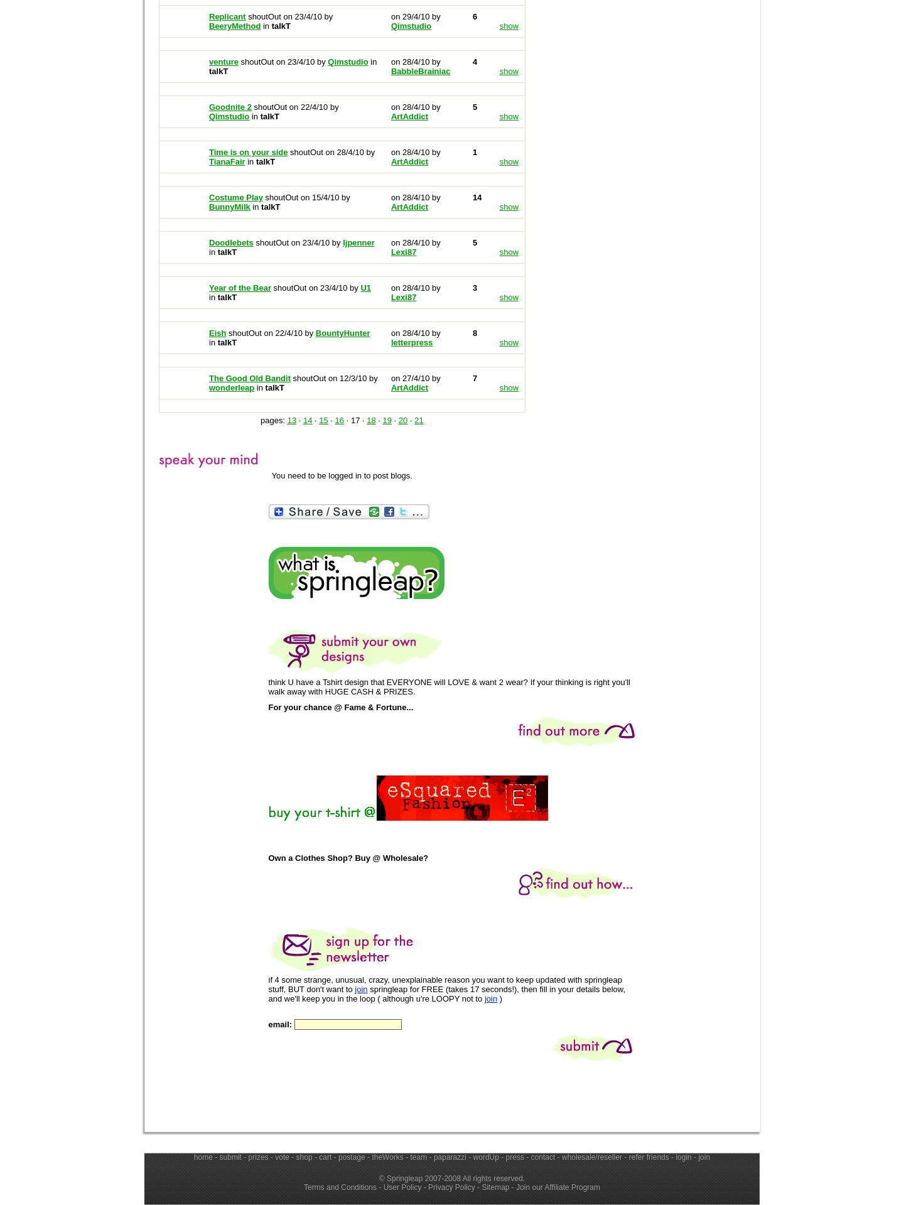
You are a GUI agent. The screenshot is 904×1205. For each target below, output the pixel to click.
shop (304, 1157)
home (203, 1157)
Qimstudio (229, 116)
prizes (259, 1157)
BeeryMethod (235, 26)
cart (325, 1157)
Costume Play (236, 197)
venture (224, 62)
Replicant (227, 16)
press (515, 1157)
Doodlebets (231, 242)
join (361, 989)
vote (282, 1157)
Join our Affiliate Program (558, 1187)
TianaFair (227, 161)
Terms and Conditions (340, 1187)
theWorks (387, 1157)
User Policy (403, 1187)
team (419, 1157)
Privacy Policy (451, 1187)
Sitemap (495, 1187)
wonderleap (231, 387)
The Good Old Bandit (250, 378)
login (683, 1157)
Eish (217, 333)
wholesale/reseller (592, 1157)
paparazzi (450, 1157)
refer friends (649, 1157)
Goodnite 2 (230, 107)
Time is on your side (248, 152)
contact (543, 1157)
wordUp (486, 1157)
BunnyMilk (229, 207)
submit (231, 1157)
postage (351, 1157)
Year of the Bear (240, 288)
